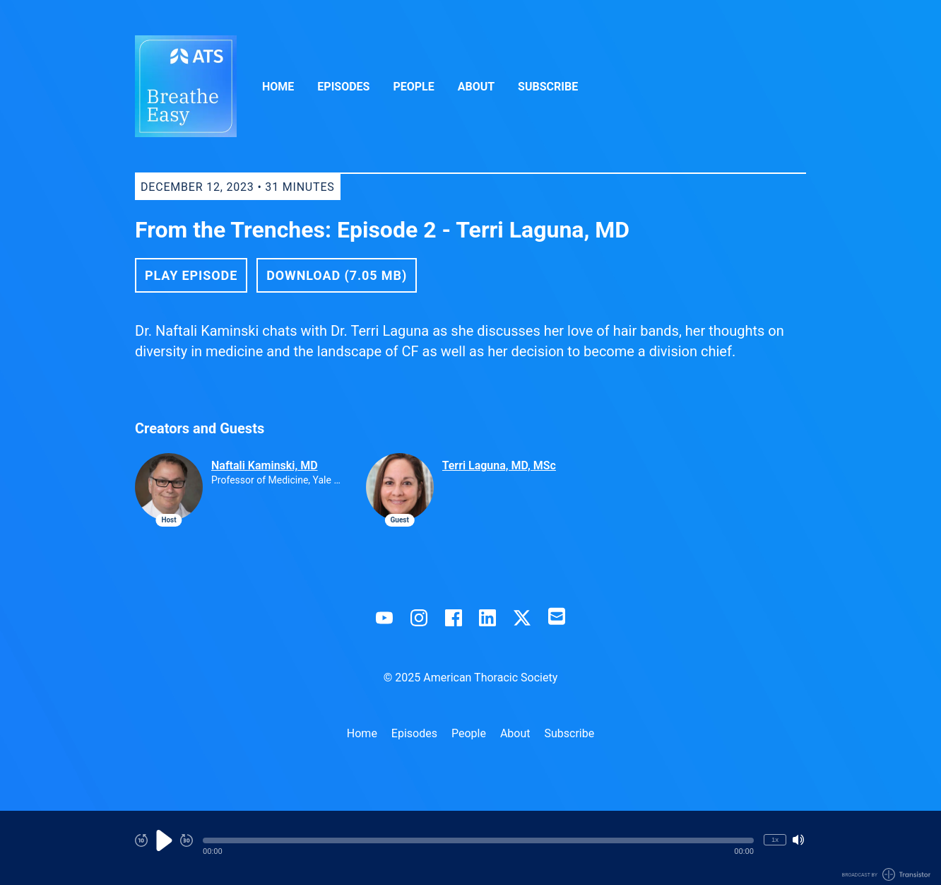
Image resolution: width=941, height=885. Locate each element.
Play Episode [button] (191, 275)
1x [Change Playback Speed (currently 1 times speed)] (775, 839)
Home (278, 86)
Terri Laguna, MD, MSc (499, 465)
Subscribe (548, 86)
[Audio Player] (470, 848)
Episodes (343, 86)
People (413, 86)
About (476, 86)
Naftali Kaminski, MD (264, 465)
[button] (478, 840)
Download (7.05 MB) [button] (336, 275)
